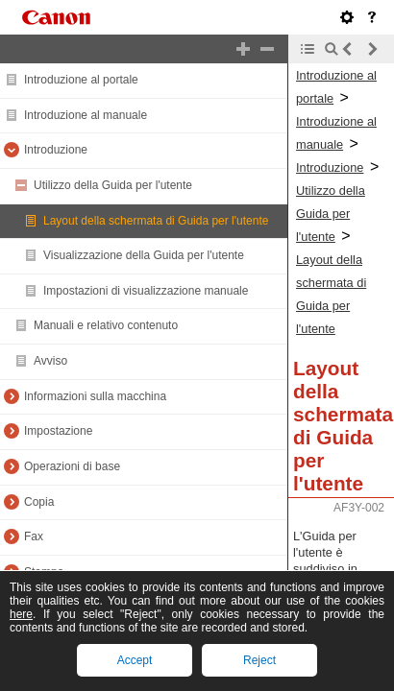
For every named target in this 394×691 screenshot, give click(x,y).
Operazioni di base (72, 466)
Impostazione (58, 431)
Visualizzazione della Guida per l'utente (143, 255)
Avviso (50, 361)
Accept (135, 660)
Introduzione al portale (81, 79)
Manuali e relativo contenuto (106, 325)
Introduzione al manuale (85, 115)
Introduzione (55, 149)
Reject (259, 660)
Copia (39, 502)
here (21, 614)
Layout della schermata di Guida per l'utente (155, 220)
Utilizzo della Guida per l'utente (113, 185)
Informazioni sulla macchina (95, 396)
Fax (33, 536)
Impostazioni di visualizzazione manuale (145, 291)
